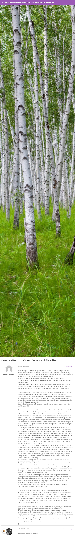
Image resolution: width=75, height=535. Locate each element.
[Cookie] (4, 531)
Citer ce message (67, 366)
